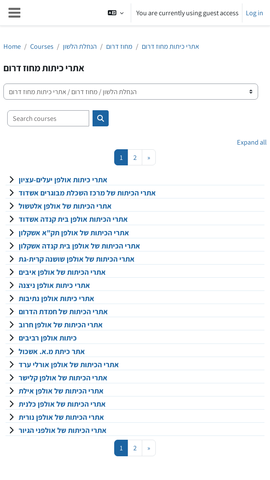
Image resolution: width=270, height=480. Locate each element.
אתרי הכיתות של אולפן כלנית (62, 404)
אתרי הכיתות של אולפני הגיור (63, 430)
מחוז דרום (119, 46)
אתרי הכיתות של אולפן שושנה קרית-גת (77, 259)
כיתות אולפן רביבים (48, 338)
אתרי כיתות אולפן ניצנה (54, 285)
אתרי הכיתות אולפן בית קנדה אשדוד (73, 219)
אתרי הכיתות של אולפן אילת (61, 391)
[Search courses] (48, 118)
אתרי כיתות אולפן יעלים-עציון (63, 179)
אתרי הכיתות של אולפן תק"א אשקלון (74, 232)
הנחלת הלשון (80, 46)
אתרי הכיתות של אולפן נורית (61, 417)
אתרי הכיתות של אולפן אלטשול (65, 206)
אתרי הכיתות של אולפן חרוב (61, 324)
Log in (254, 12)
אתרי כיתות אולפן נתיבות (56, 298)
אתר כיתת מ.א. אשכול (52, 351)
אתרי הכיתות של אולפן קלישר (63, 377)
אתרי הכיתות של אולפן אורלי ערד (69, 364)
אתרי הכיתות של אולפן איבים (62, 272)
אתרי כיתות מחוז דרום (170, 46)
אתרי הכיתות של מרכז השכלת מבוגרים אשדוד (87, 193)
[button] (115, 12)
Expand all (252, 142)
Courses (41, 46)
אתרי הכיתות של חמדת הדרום (63, 311)
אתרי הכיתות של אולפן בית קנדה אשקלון (79, 246)
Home (12, 46)
